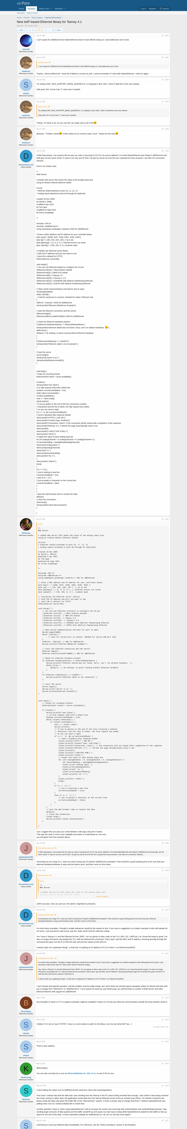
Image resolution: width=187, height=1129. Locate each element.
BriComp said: (43, 875)
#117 (167, 1120)
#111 (167, 953)
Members (59, 9)
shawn (21, 26)
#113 (167, 1019)
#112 (167, 998)
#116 (167, 1086)
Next (58, 30)
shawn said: (42, 107)
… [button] (49, 30)
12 (53, 30)
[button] (51, 8)
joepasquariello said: (46, 915)
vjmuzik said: (43, 62)
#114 (167, 1041)
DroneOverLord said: (46, 848)
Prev (21, 30)
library (82, 1073)
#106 (167, 151)
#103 (167, 80)
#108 (167, 843)
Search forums (32, 13)
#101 (167, 35)
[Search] (164, 8)
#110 (167, 910)
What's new (44, 9)
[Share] (162, 35)
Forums (31, 9)
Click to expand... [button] (102, 896)
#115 (167, 1063)
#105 (167, 129)
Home (21, 9)
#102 (167, 57)
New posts (21, 13)
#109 (167, 870)
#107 (167, 519)
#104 (167, 102)
